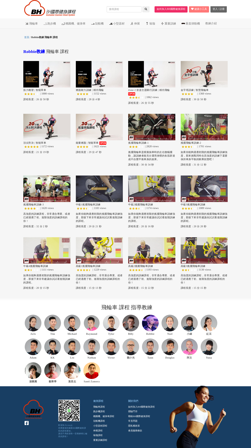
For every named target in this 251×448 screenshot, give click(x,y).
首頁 (26, 37)
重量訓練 (168, 23)
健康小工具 (199, 9)
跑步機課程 (99, 411)
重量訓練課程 (100, 440)
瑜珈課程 (98, 435)
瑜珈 (150, 23)
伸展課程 (98, 430)
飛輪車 (31, 23)
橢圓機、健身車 (73, 23)
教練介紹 (211, 23)
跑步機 (49, 23)
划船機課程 (99, 421)
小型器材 (117, 23)
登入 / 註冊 (219, 9)
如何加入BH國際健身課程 (171, 9)
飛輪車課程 (99, 406)
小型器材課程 (100, 425)
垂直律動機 (190, 23)
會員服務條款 (135, 430)
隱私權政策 (134, 425)
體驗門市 (133, 411)
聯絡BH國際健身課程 (139, 416)
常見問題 (133, 421)
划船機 (97, 23)
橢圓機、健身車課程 (103, 416)
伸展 (135, 23)
